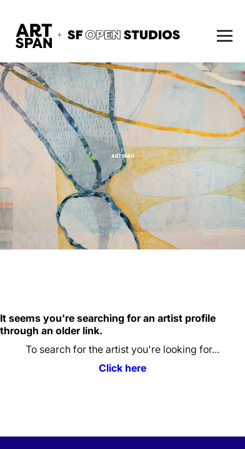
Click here (122, 368)
